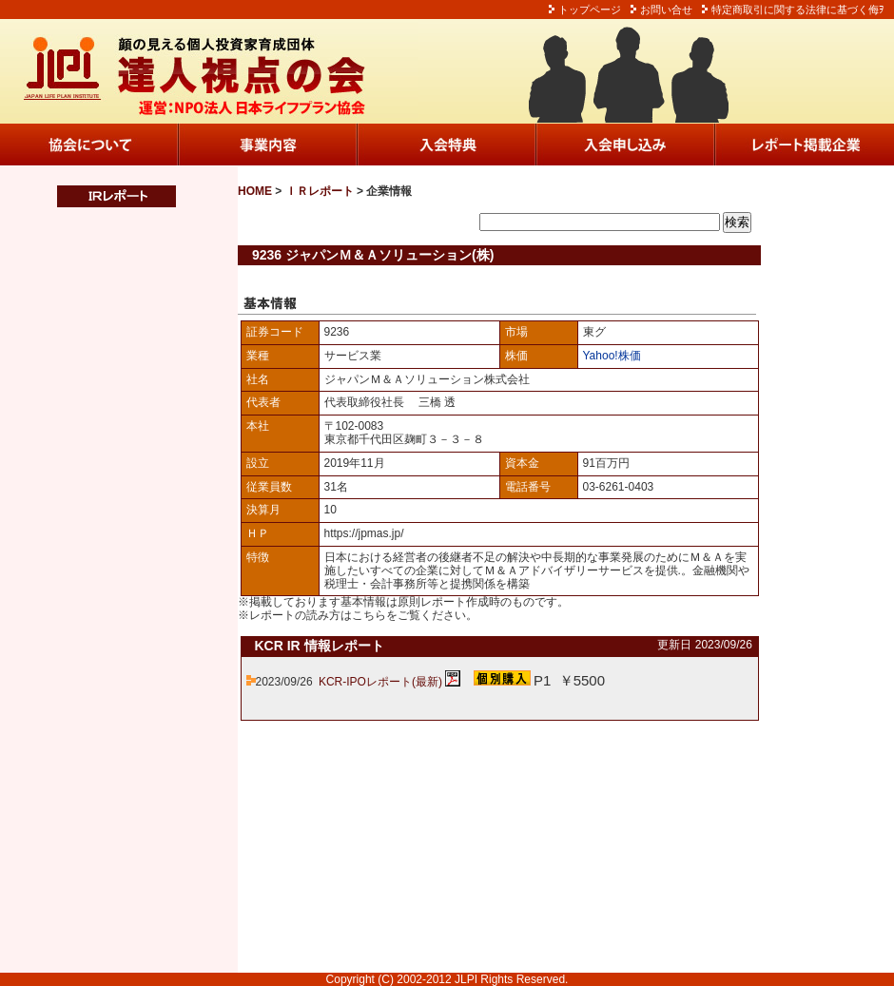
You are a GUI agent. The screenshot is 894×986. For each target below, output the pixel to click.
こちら (369, 615)
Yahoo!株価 (612, 355)
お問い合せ (666, 9)
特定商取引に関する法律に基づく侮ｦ (797, 9)
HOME (255, 191)
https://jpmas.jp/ (364, 533)
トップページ (589, 9)
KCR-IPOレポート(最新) (380, 681)
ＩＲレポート (319, 191)
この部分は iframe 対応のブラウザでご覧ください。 (104, 590)
